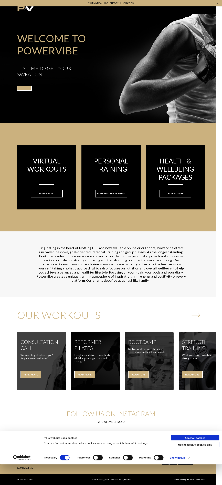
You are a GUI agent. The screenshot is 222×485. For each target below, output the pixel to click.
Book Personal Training (111, 193)
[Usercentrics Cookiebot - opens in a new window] (22, 478)
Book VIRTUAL (47, 193)
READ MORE (31, 374)
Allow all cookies (195, 458)
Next (195, 317)
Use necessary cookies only (195, 465)
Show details (178, 478)
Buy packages (175, 193)
